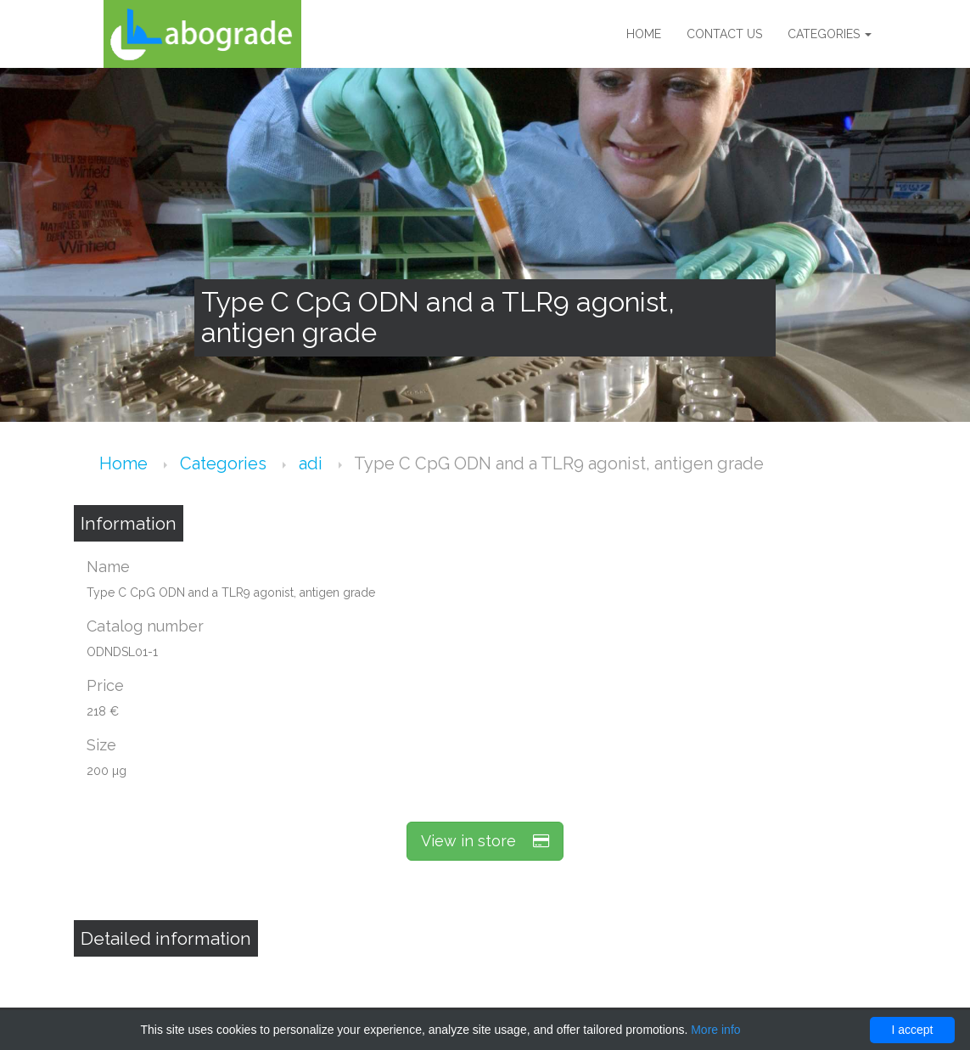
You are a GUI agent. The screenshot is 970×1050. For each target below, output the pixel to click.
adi (313, 463)
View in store (485, 841)
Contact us (724, 34)
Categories (830, 34)
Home (643, 34)
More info (715, 1029)
